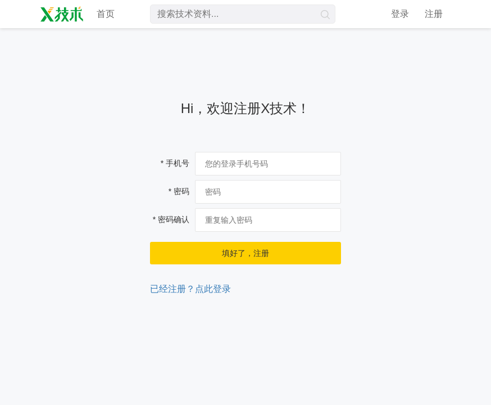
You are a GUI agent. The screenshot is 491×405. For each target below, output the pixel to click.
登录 (400, 14)
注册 (434, 14)
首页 (106, 14)
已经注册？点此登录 (190, 289)
